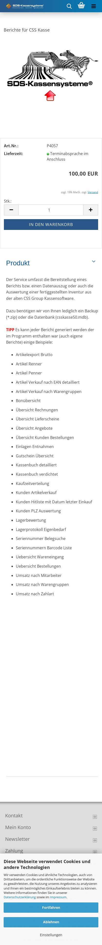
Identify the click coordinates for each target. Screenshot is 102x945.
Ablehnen (51, 922)
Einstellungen (51, 935)
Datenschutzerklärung (20, 897)
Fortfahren (51, 907)
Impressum (58, 897)
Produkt (18, 263)
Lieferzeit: (13, 153)
